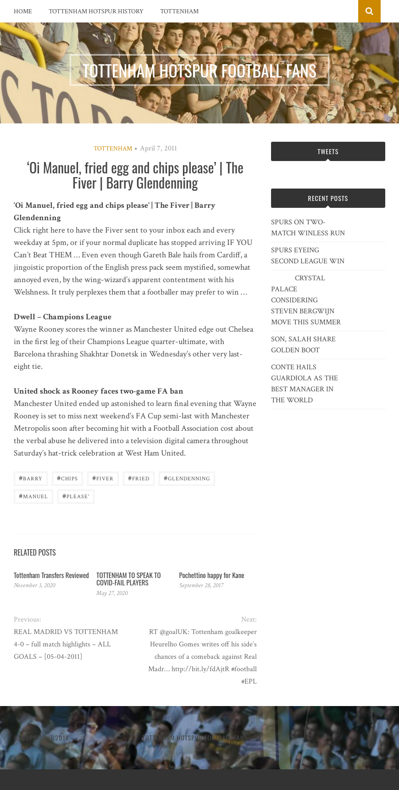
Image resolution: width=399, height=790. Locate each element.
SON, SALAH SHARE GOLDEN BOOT (303, 344)
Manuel (33, 495)
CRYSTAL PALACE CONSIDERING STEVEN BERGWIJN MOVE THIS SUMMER (306, 300)
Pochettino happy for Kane (211, 575)
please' (75, 495)
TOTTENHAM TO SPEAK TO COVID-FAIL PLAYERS (128, 579)
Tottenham (179, 11)
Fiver (103, 478)
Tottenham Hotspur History (96, 11)
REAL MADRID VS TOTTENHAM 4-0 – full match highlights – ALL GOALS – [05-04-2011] (66, 644)
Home (23, 11)
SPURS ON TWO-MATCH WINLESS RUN (308, 227)
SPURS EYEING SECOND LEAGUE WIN (307, 255)
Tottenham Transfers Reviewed (51, 575)
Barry (31, 478)
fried (139, 478)
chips (67, 478)
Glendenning (187, 478)
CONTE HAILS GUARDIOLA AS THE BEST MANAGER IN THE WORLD (304, 383)
